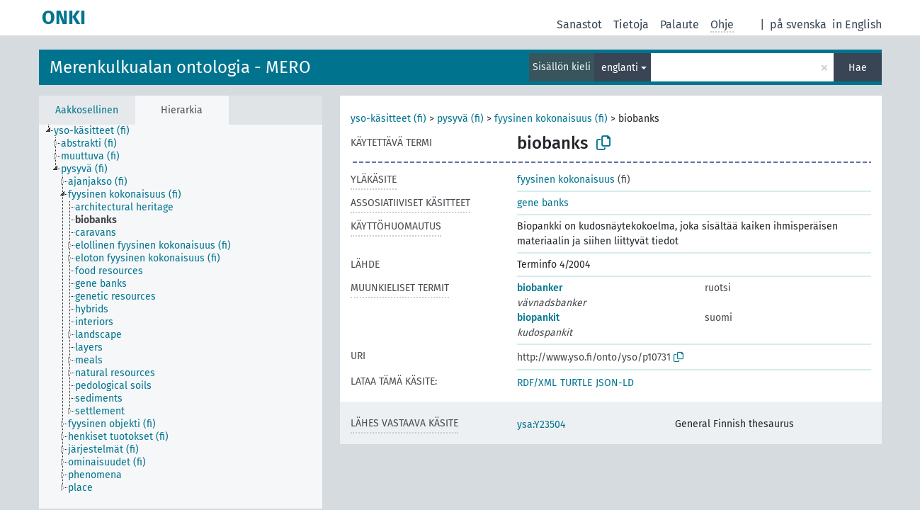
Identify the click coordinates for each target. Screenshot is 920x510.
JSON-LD (615, 383)
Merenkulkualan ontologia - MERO (180, 67)
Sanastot (579, 24)
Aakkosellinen (86, 110)
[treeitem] (97, 131)
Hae (857, 68)
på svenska (798, 24)
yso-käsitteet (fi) (388, 119)
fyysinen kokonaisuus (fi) (551, 119)
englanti (619, 68)
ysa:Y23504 (541, 425)
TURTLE (576, 383)
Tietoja (631, 24)
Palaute (679, 24)
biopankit (538, 318)
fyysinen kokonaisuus (566, 180)
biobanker (540, 288)
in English (857, 24)
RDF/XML (537, 383)
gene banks (543, 203)
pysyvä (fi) (460, 119)
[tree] (180, 317)
